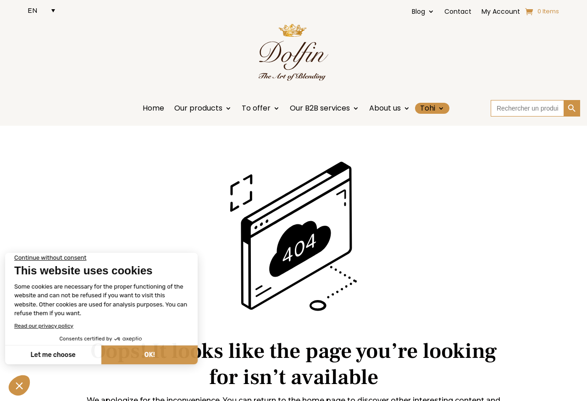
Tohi (427, 108)
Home (153, 109)
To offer (256, 109)
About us (385, 109)
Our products (198, 109)
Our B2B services (320, 109)
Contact (457, 12)
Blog (418, 12)
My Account (501, 12)
